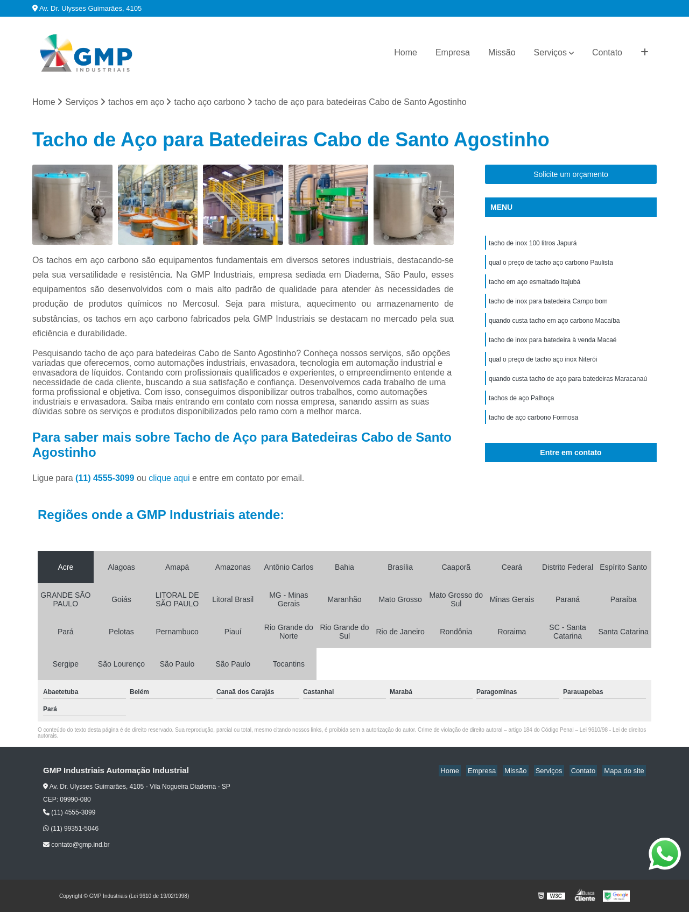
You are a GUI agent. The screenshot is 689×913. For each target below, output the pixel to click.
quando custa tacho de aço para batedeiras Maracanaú (568, 388)
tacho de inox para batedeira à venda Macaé (553, 347)
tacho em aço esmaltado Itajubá (534, 285)
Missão (502, 52)
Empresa (452, 52)
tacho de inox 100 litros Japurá (532, 245)
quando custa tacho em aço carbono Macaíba (554, 326)
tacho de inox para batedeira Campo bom (548, 306)
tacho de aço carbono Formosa (533, 429)
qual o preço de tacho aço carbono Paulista (551, 265)
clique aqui (169, 479)
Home (405, 52)
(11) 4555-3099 (106, 479)
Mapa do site (625, 772)
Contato (607, 52)
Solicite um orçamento (570, 175)
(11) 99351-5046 (71, 829)
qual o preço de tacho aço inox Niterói (543, 367)
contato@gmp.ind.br (76, 846)
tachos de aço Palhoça (521, 408)
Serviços (550, 52)
